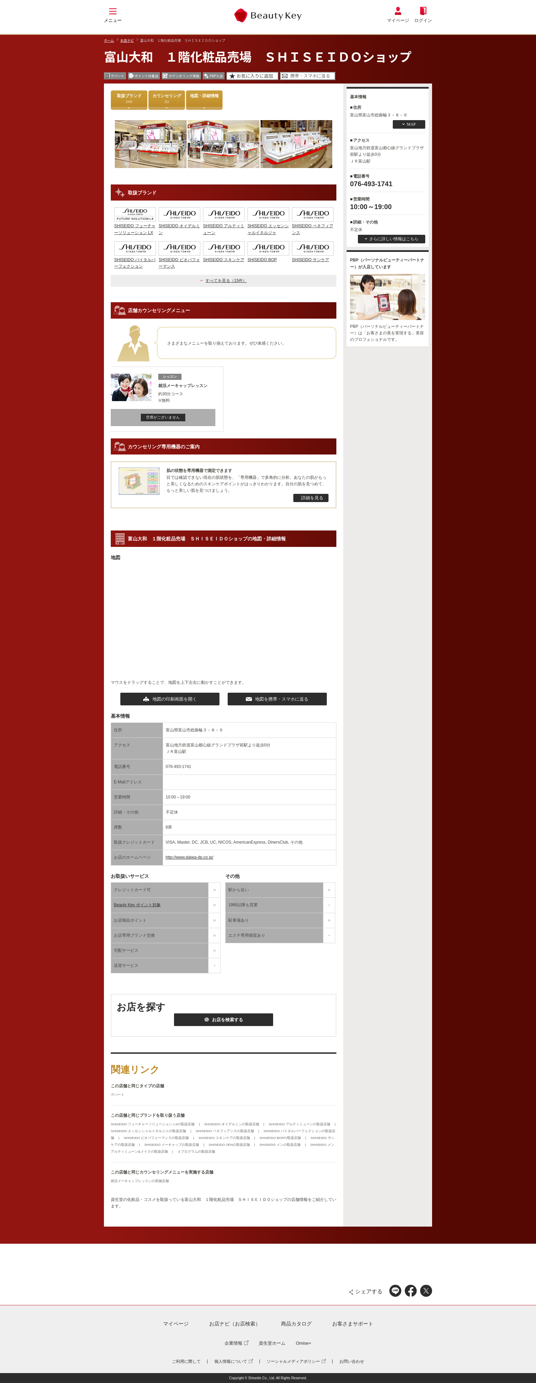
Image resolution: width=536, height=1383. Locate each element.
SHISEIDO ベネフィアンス (313, 226)
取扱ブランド (129, 98)
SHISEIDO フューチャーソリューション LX (135, 226)
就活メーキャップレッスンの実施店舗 (140, 1181)
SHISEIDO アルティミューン (224, 226)
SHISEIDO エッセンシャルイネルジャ (268, 226)
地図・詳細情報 (204, 98)
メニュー (113, 20)
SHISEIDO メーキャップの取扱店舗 (172, 1145)
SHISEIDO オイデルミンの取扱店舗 (232, 1124)
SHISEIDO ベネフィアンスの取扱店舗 (225, 1131)
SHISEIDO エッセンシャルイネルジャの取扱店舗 (149, 1131)
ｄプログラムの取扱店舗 (196, 1151)
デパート (117, 1095)
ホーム (109, 40)
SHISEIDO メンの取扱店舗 (280, 1145)
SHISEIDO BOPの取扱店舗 (280, 1138)
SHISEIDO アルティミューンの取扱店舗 (300, 1124)
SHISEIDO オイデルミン (179, 226)
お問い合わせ (351, 1361)
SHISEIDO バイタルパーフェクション (135, 260)
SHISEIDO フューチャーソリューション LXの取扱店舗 (153, 1124)
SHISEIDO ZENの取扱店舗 (230, 1145)
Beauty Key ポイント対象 (137, 904)
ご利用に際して (186, 1361)
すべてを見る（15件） (226, 280)
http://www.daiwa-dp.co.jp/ (189, 857)
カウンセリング (166, 98)
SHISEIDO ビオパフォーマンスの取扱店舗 (157, 1138)
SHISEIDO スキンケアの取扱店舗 (225, 1138)
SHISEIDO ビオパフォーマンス (179, 260)
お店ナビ (127, 40)
